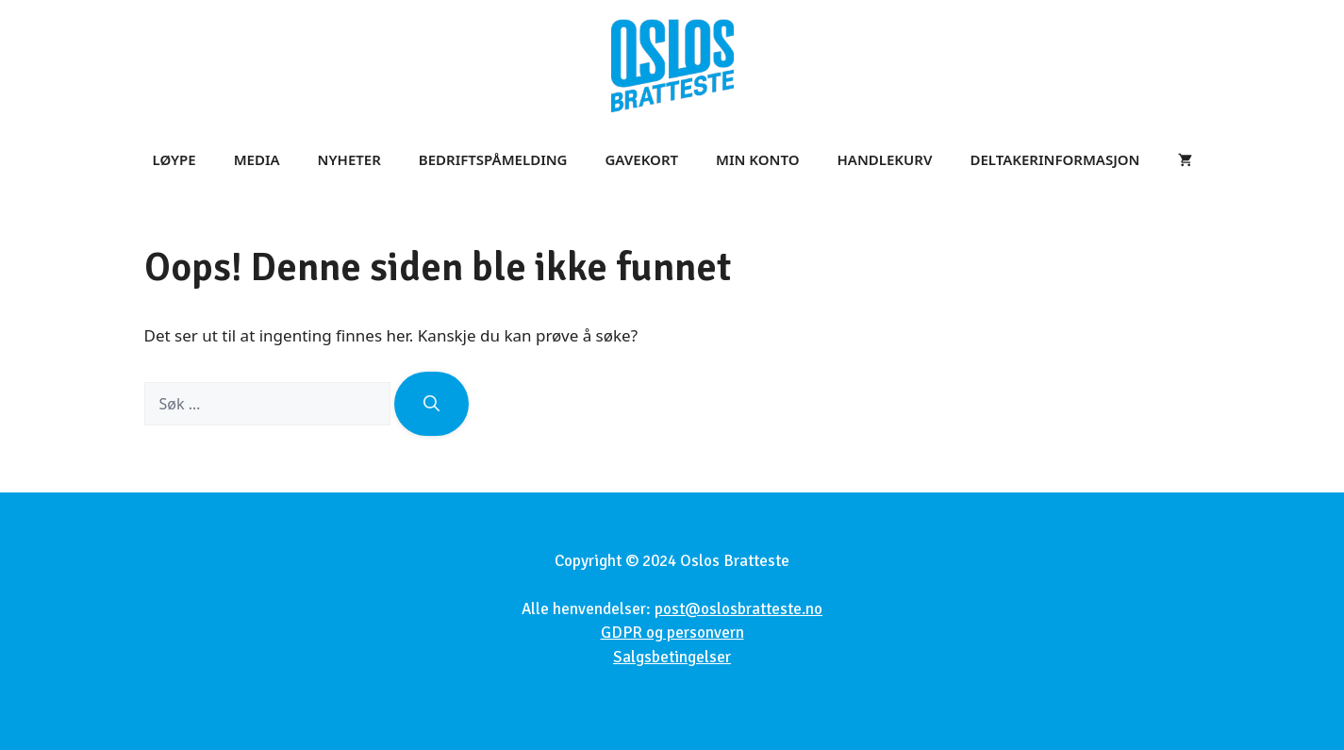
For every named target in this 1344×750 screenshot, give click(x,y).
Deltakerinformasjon (1054, 159)
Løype (174, 159)
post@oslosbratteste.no (738, 609)
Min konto (757, 159)
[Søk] (431, 404)
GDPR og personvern (672, 632)
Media (257, 159)
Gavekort (641, 159)
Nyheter (349, 159)
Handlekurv (885, 159)
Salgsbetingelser (672, 657)
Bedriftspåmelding (493, 159)
